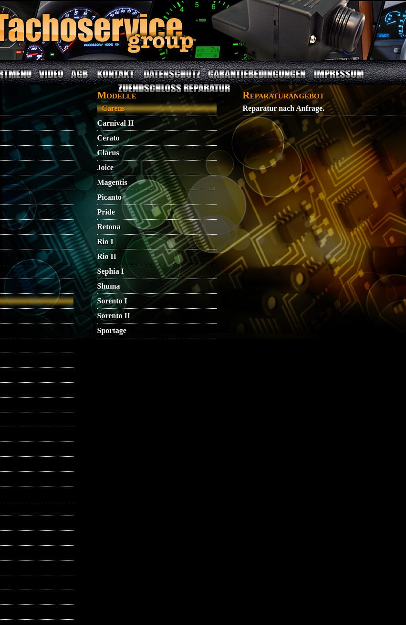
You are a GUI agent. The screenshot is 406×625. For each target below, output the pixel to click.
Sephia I (110, 271)
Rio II (106, 256)
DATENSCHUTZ (172, 79)
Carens (113, 108)
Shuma (108, 286)
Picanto (109, 197)
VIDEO (51, 79)
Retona (109, 227)
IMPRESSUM (338, 79)
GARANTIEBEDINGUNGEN (257, 79)
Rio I (105, 241)
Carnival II (115, 123)
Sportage (111, 330)
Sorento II (114, 316)
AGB (79, 79)
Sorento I (112, 301)
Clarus (108, 153)
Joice (105, 167)
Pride (106, 212)
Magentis (112, 182)
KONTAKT (116, 79)
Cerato (108, 138)
